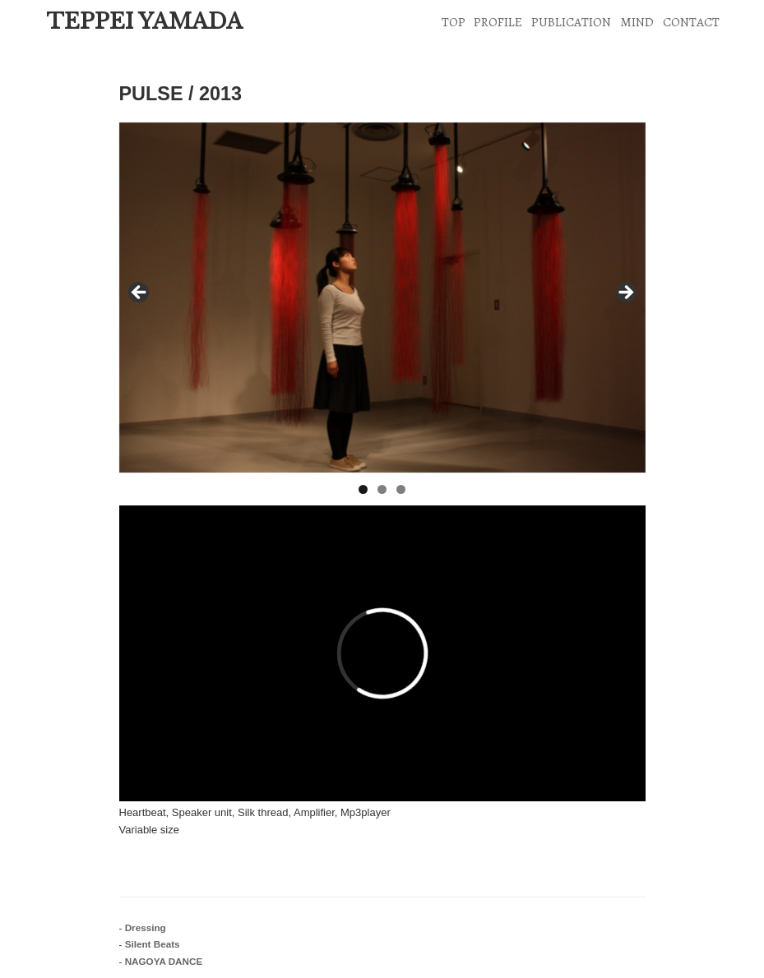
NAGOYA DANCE (164, 961)
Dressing (145, 927)
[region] (382, 297)
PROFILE (498, 21)
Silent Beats (152, 944)
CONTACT (691, 21)
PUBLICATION (571, 21)
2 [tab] (382, 489)
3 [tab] (400, 489)
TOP (453, 21)
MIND (637, 21)
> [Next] (625, 293)
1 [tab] (363, 489)
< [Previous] (139, 293)
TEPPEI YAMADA (144, 21)
